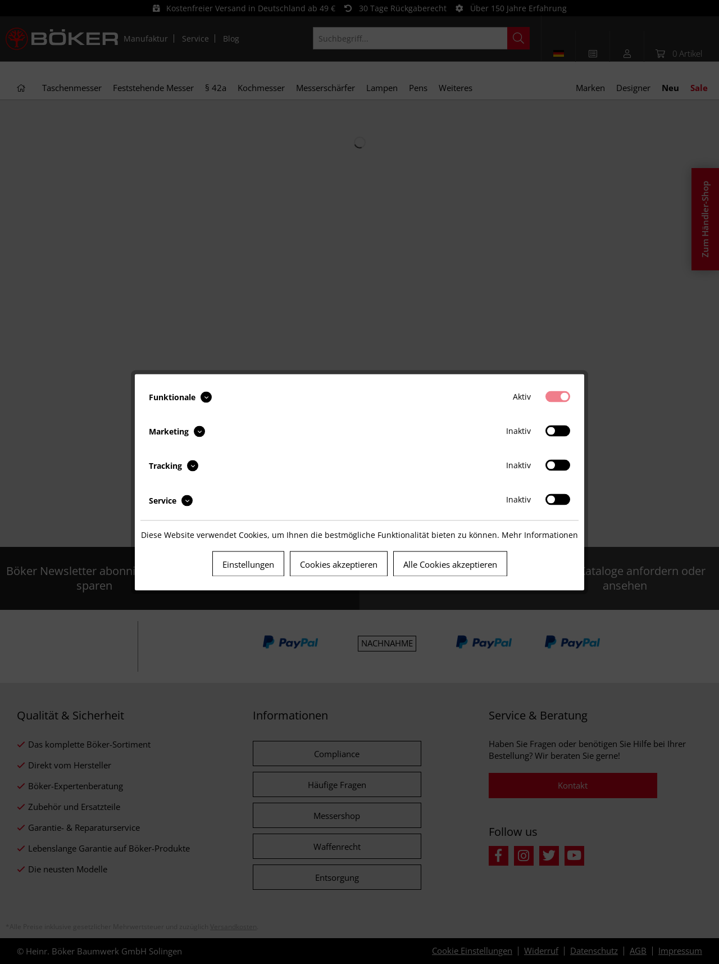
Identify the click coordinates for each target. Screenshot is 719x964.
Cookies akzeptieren (338, 563)
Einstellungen (248, 563)
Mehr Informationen (540, 534)
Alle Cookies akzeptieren (450, 563)
